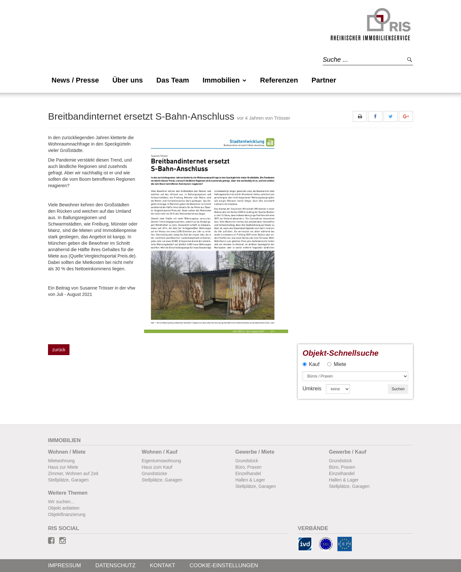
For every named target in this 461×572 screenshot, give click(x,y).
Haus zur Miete (63, 467)
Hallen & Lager (250, 479)
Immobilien (225, 80)
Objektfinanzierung (66, 514)
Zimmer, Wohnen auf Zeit (73, 473)
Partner (323, 80)
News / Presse (75, 80)
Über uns (127, 80)
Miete (336, 364)
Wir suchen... (61, 501)
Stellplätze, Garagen (68, 479)
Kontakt (162, 565)
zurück (58, 349)
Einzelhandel (248, 473)
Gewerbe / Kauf (347, 452)
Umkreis (312, 388)
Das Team (172, 80)
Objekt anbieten (63, 508)
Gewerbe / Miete (254, 452)
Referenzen (279, 80)
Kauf (311, 364)
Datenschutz (115, 565)
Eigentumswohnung (161, 460)
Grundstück (246, 460)
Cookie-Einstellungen (224, 565)
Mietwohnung (61, 460)
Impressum (64, 565)
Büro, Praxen (248, 467)
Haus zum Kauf (157, 467)
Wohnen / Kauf (160, 452)
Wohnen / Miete (66, 452)
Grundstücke (154, 473)
